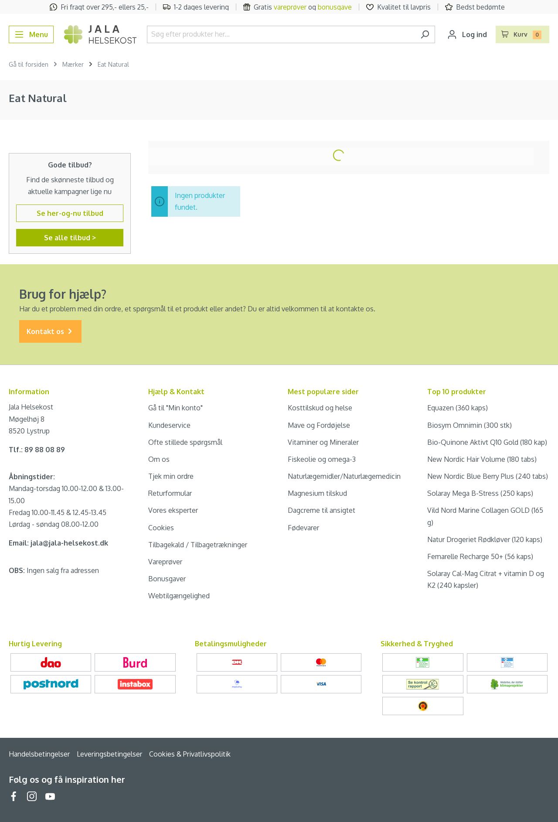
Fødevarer (303, 527)
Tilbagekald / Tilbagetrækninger (197, 544)
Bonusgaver (167, 578)
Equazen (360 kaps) (457, 407)
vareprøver (290, 7)
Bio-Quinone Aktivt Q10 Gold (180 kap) (487, 442)
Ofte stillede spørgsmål (185, 442)
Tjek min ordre (171, 476)
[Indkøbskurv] (523, 34)
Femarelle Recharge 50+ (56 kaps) (480, 556)
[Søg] (425, 34)
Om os (159, 459)
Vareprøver (165, 561)
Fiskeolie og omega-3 (322, 459)
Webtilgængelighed (179, 595)
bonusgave (335, 7)
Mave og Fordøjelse (319, 425)
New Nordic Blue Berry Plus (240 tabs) (487, 476)
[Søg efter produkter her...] (281, 34)
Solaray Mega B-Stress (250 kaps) (480, 493)
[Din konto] (467, 34)
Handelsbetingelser (39, 754)
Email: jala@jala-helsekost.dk (58, 543)
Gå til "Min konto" (175, 407)
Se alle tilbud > (70, 237)
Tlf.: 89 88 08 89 (37, 449)
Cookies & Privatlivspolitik (190, 754)
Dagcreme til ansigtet (321, 510)
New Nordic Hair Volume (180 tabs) (482, 459)
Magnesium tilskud (317, 493)
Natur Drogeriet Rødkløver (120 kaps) (484, 539)
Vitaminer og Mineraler (323, 442)
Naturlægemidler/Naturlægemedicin (344, 476)
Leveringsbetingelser (109, 754)
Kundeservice (169, 425)
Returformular (170, 493)
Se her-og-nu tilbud (70, 213)
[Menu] (31, 34)
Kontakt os (50, 331)
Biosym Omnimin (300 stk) (469, 425)
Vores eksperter (173, 510)
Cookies (161, 527)
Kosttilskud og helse (320, 407)
